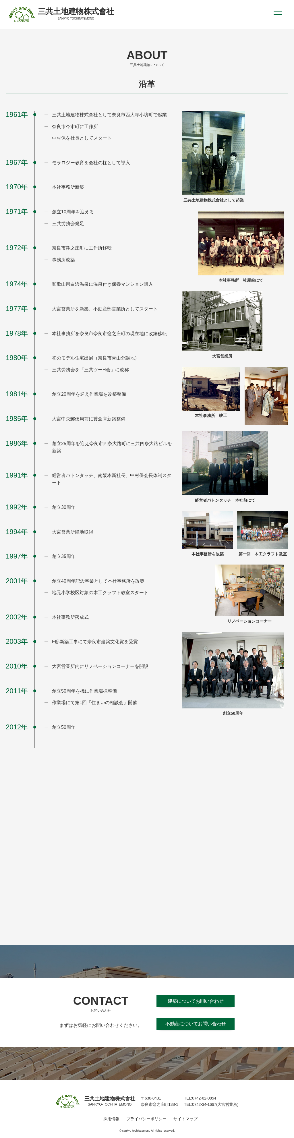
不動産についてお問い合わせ (195, 1024)
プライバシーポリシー (146, 1118)
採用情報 (111, 1118)
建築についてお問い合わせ (195, 1001)
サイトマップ (185, 1118)
